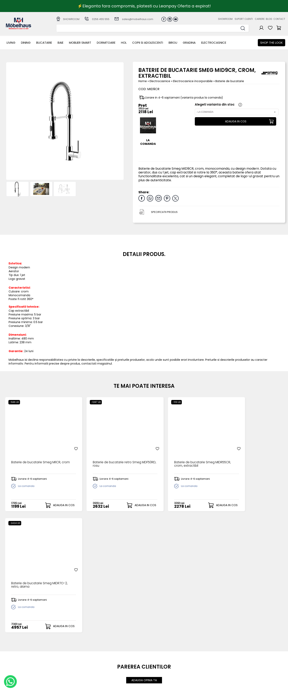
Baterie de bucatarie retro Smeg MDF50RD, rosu (106, 455)
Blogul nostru (190, 654)
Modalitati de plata (114, 647)
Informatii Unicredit (114, 671)
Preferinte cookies (194, 661)
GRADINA (189, 42)
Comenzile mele (153, 660)
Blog (269, 19)
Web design (262, 687)
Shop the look (271, 42)
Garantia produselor (115, 657)
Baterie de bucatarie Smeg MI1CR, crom (36, 455)
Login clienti (149, 647)
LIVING (11, 42)
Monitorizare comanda (116, 661)
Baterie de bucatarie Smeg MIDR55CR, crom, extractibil (172, 455)
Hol (124, 42)
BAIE (60, 42)
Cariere (260, 19)
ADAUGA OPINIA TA (144, 557)
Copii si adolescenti (147, 42)
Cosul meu (149, 657)
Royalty (280, 687)
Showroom (225, 19)
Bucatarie (44, 42)
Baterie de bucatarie (229, 81)
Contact (279, 19)
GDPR (104, 667)
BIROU (173, 42)
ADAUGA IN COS (235, 121)
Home (142, 81)
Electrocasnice (213, 42)
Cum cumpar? (110, 644)
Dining (26, 42)
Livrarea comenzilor (114, 651)
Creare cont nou (153, 644)
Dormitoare (106, 42)
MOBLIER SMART (80, 42)
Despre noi (189, 644)
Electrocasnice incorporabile (193, 81)
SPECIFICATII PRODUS (164, 212)
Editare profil (150, 664)
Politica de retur (111, 664)
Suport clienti (244, 19)
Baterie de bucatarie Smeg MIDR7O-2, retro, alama (243, 455)
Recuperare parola (154, 651)
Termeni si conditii (113, 654)
